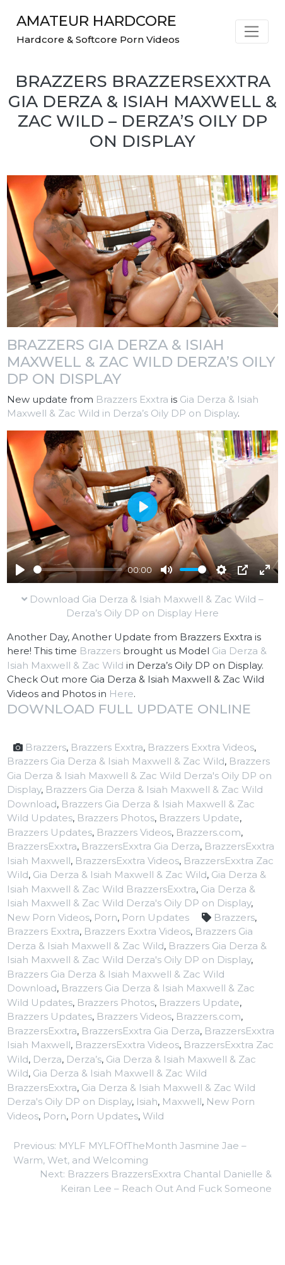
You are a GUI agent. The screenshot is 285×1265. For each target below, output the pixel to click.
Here (121, 694)
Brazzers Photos (115, 818)
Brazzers (99, 651)
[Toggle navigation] (252, 31)
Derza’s (84, 1059)
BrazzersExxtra (42, 846)
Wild (153, 1116)
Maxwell (182, 1101)
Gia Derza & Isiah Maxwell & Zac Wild (120, 875)
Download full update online (129, 709)
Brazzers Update (199, 818)
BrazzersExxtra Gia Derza (140, 846)
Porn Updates (155, 917)
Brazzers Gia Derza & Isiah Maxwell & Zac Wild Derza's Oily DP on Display (139, 775)
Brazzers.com (208, 832)
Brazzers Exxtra (132, 399)
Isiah (147, 1101)
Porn (105, 917)
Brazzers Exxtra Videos (201, 747)
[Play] (20, 570)
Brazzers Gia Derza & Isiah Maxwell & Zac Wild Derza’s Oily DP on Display (141, 362)
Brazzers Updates (49, 832)
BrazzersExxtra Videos (127, 861)
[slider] (77, 569)
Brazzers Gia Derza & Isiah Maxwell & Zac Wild (115, 761)
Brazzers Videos (134, 832)
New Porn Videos (48, 917)
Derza (47, 1059)
